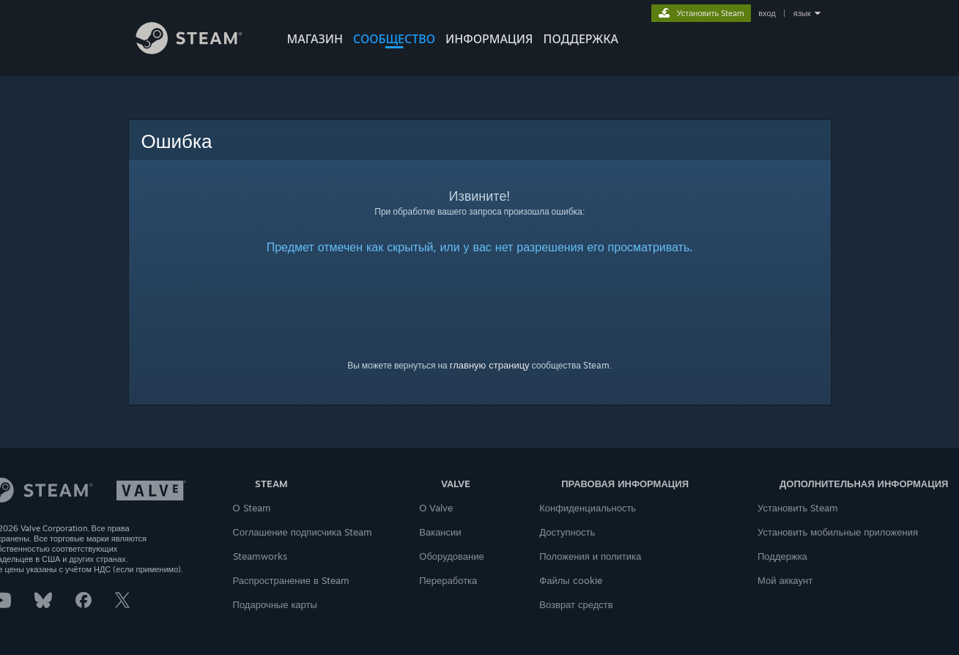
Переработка (448, 580)
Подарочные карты (275, 604)
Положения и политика (590, 556)
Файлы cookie (570, 580)
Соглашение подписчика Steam (303, 532)
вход (767, 13)
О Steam (252, 508)
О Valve (436, 508)
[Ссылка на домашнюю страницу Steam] (200, 50)
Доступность (567, 532)
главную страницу (490, 365)
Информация (489, 39)
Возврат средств (575, 604)
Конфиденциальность (587, 508)
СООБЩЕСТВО (394, 39)
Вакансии (440, 532)
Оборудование (451, 556)
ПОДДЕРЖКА (581, 39)
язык (802, 13)
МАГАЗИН (315, 39)
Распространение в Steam (291, 580)
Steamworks (260, 556)
